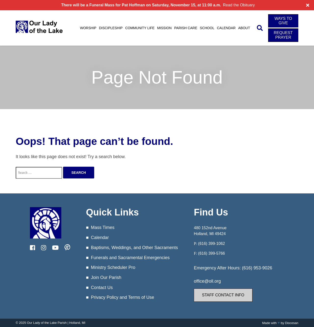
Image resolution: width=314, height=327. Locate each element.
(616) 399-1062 (211, 243)
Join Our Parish (106, 277)
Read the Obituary (239, 5)
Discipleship (110, 28)
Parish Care (185, 28)
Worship (88, 28)
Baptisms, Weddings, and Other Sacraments (134, 247)
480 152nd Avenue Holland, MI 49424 (210, 231)
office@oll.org (207, 281)
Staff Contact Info (223, 295)
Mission (164, 28)
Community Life (140, 28)
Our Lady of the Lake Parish (47, 323)
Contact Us (102, 287)
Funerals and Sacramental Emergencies (130, 257)
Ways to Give (283, 20)
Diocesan (291, 323)
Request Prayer (283, 35)
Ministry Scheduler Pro (113, 267)
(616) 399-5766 (211, 253)
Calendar (226, 28)
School (207, 28)
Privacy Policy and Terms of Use (122, 297)
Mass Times (102, 227)
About (244, 28)
